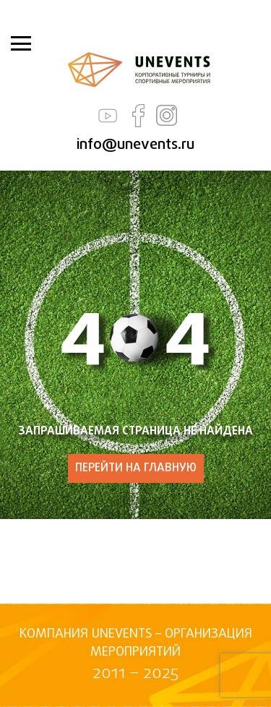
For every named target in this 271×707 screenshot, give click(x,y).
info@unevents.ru (135, 145)
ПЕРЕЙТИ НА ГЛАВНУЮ (136, 468)
